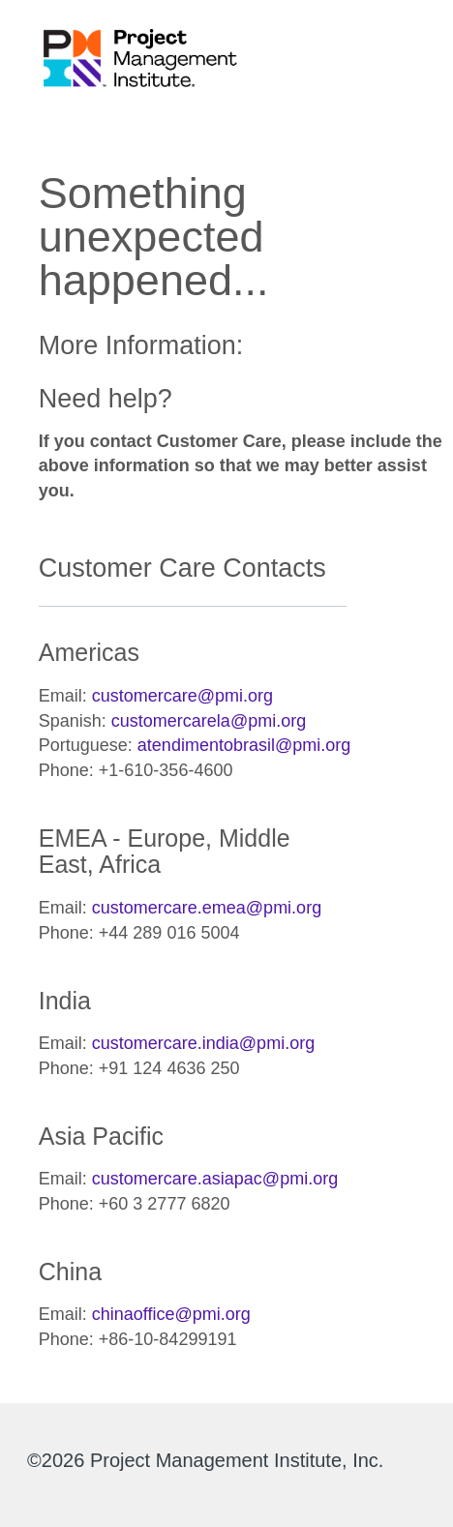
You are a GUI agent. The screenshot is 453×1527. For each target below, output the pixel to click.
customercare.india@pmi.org (203, 1043)
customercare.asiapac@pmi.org (215, 1178)
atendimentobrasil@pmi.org (243, 745)
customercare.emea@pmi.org (206, 907)
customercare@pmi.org (182, 695)
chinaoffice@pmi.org (171, 1314)
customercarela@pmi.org (208, 721)
